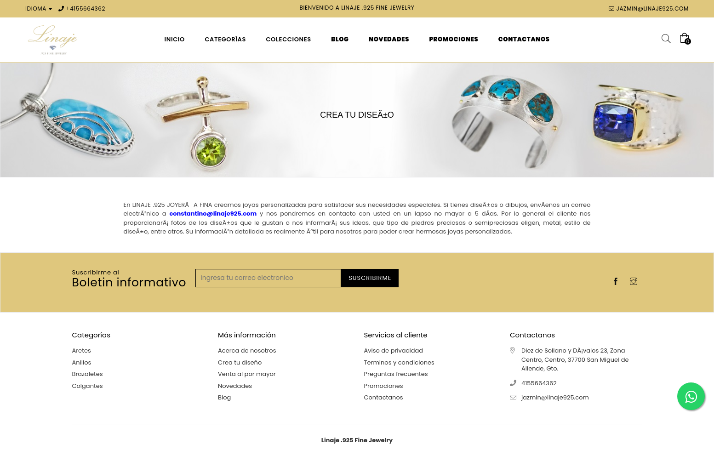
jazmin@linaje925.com (652, 8)
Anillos (81, 362)
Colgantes (87, 386)
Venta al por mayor (247, 374)
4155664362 (87, 8)
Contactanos (383, 397)
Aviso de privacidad (393, 350)
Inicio (174, 39)
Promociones (383, 386)
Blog (224, 397)
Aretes (81, 350)
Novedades (235, 386)
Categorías (225, 39)
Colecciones (288, 39)
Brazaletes (87, 374)
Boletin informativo (129, 279)
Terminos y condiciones (399, 362)
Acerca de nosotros (247, 350)
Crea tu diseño (240, 362)
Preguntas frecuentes (396, 374)
